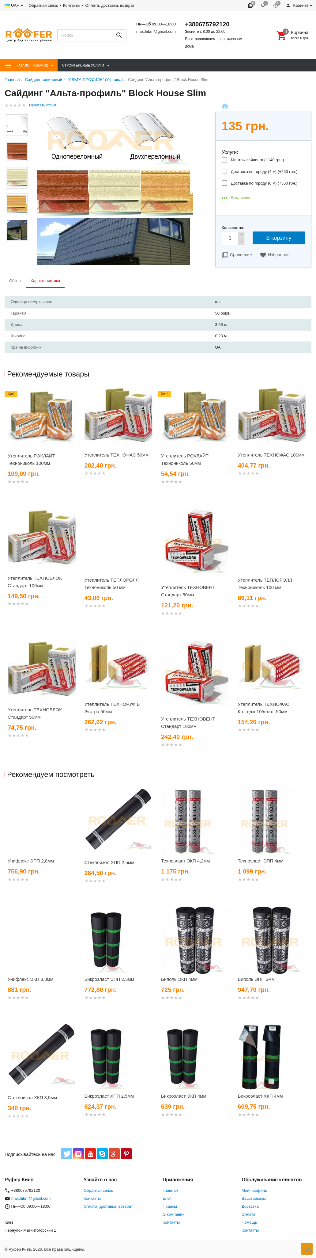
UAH (15, 5)
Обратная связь (43, 5)
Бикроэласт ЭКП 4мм (183, 1096)
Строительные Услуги (83, 65)
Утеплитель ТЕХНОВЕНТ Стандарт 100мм (188, 722)
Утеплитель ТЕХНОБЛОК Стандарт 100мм (35, 581)
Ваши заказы (254, 1198)
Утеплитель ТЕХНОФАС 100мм (271, 454)
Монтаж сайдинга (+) (257, 160)
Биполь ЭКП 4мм (179, 979)
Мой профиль (254, 1190)
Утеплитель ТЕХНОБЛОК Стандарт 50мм (35, 713)
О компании (174, 1214)
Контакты (71, 5)
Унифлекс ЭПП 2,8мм (31, 860)
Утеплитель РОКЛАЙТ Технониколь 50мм (185, 459)
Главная (170, 1190)
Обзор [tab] (15, 280)
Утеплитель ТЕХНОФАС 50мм (117, 454)
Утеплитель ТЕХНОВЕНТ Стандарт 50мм (188, 591)
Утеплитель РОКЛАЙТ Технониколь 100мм (31, 459)
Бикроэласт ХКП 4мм (260, 1096)
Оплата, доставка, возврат (109, 5)
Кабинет (297, 5)
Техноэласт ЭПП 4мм (261, 860)
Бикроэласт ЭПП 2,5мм (109, 979)
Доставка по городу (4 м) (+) (264, 171)
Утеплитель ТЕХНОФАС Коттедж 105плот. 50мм (263, 708)
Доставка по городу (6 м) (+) (264, 183)
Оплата (248, 1214)
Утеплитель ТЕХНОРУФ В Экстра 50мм (112, 708)
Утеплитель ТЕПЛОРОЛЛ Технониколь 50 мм (112, 583)
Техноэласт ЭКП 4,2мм (185, 860)
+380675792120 (207, 24)
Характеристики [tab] (45, 280)
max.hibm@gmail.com (156, 31)
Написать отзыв (42, 105)
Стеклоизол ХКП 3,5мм (32, 1097)
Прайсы (170, 1206)
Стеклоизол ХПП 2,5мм (109, 862)
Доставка (250, 1206)
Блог (167, 1198)
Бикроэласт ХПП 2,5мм (109, 1096)
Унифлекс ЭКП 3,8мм (30, 979)
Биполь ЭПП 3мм (256, 979)
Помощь (249, 1222)
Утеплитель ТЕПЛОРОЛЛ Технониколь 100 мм (265, 583)
